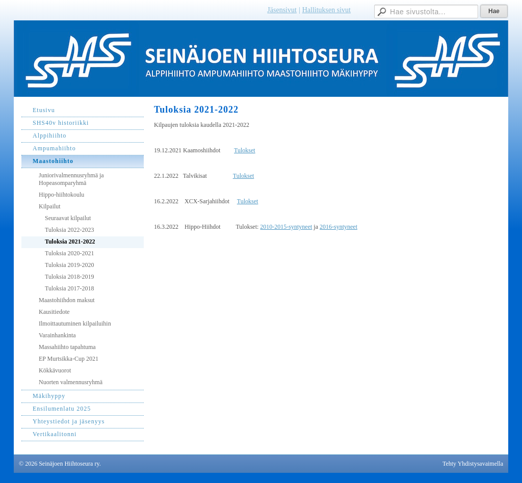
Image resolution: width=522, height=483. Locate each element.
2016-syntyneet (338, 226)
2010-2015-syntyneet (286, 226)
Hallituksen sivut (326, 10)
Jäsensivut (282, 10)
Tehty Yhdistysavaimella (472, 463)
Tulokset (244, 150)
